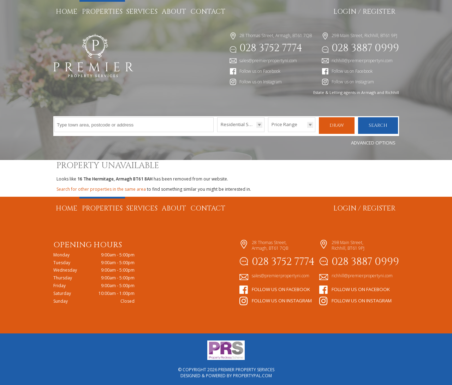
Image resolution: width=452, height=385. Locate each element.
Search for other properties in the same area (101, 188)
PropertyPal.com (252, 375)
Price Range (284, 124)
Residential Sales (239, 124)
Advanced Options (373, 141)
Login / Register (364, 11)
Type (217, 131)
